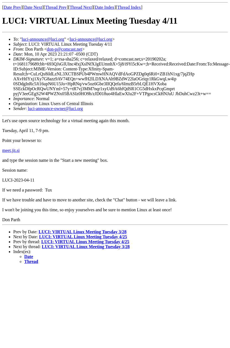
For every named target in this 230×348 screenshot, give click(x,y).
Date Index (104, 7)
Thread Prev (56, 7)
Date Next (33, 7)
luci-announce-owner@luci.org (55, 108)
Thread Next (81, 7)
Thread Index (129, 7)
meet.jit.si (11, 150)
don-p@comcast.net (64, 49)
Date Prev (12, 7)
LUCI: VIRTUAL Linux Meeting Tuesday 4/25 (83, 236)
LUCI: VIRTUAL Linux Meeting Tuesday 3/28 (83, 231)
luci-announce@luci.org (43, 39)
